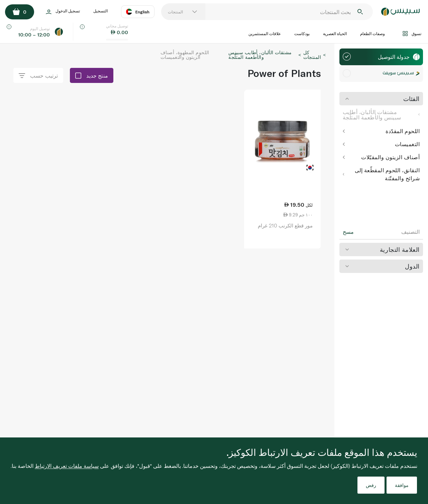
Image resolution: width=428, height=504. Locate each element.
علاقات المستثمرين (264, 33)
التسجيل (100, 10)
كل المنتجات (312, 54)
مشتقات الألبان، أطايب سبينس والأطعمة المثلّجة (381, 114)
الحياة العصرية (335, 33)
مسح (348, 231)
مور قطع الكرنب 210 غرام (285, 225)
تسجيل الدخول (63, 12)
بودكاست (302, 33)
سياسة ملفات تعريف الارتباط (67, 466)
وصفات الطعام (372, 33)
